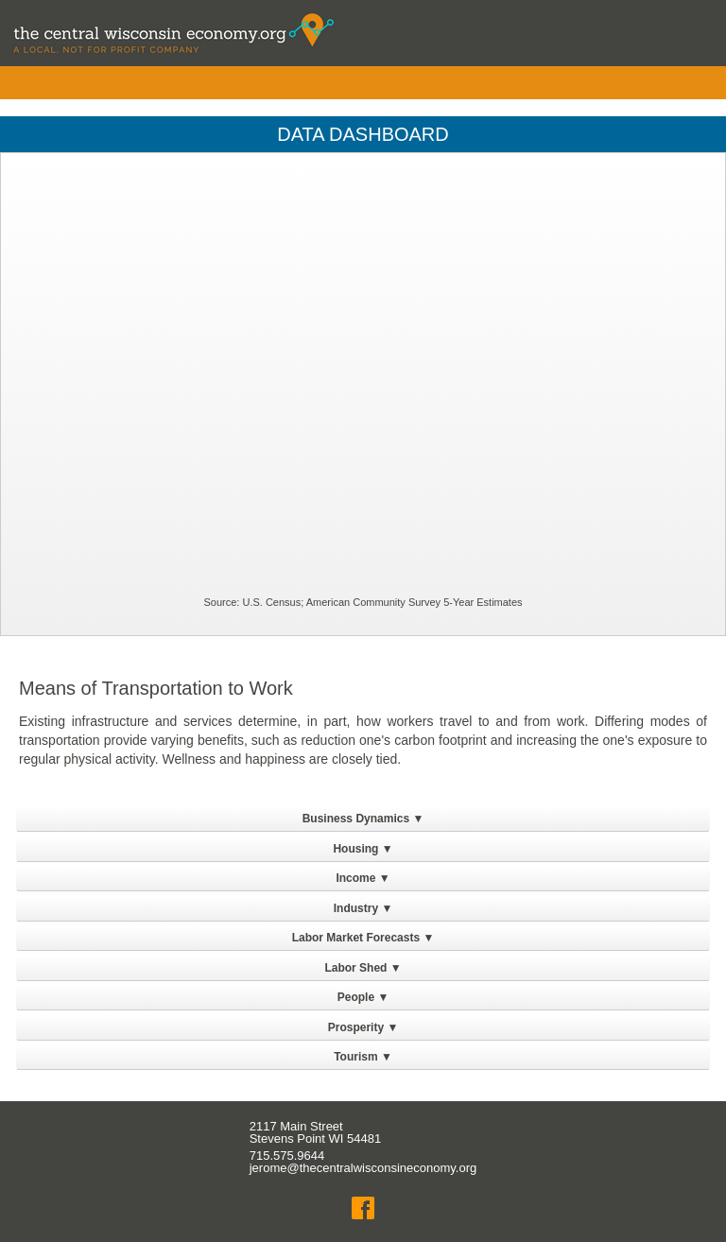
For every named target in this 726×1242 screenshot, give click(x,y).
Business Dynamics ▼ (363, 818)
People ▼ (363, 997)
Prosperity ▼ (363, 1027)
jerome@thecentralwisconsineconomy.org (363, 1168)
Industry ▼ (363, 908)
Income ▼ (362, 878)
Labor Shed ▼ (362, 968)
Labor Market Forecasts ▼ (363, 937)
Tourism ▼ (363, 1056)
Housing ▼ (362, 848)
